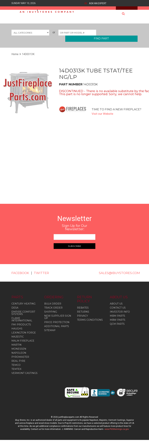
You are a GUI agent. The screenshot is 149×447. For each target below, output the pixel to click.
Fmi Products (21, 328)
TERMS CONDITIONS (90, 323)
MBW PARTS (117, 323)
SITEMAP (49, 334)
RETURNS (83, 315)
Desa (14, 311)
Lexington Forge (23, 336)
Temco (16, 369)
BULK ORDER (52, 307)
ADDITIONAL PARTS (56, 330)
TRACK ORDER (53, 311)
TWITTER (19, 277)
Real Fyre (18, 364)
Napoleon (18, 356)
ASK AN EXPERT (97, 3)
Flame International (21, 323)
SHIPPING (50, 315)
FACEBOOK (21, 273)
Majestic (17, 340)
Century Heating (23, 307)
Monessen (18, 352)
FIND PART (101, 38)
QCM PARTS (117, 327)
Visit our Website (103, 113)
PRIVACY (82, 319)
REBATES (83, 311)
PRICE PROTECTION (56, 326)
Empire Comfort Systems (23, 317)
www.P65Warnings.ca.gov (117, 433)
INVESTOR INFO (120, 315)
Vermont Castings (24, 377)
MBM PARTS (117, 319)
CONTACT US (118, 311)
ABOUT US (116, 307)
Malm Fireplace (22, 344)
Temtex (16, 373)
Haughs (16, 332)
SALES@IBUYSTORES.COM (121, 273)
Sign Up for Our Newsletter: (74, 227)
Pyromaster (20, 360)
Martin (16, 348)
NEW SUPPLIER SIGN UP (57, 321)
